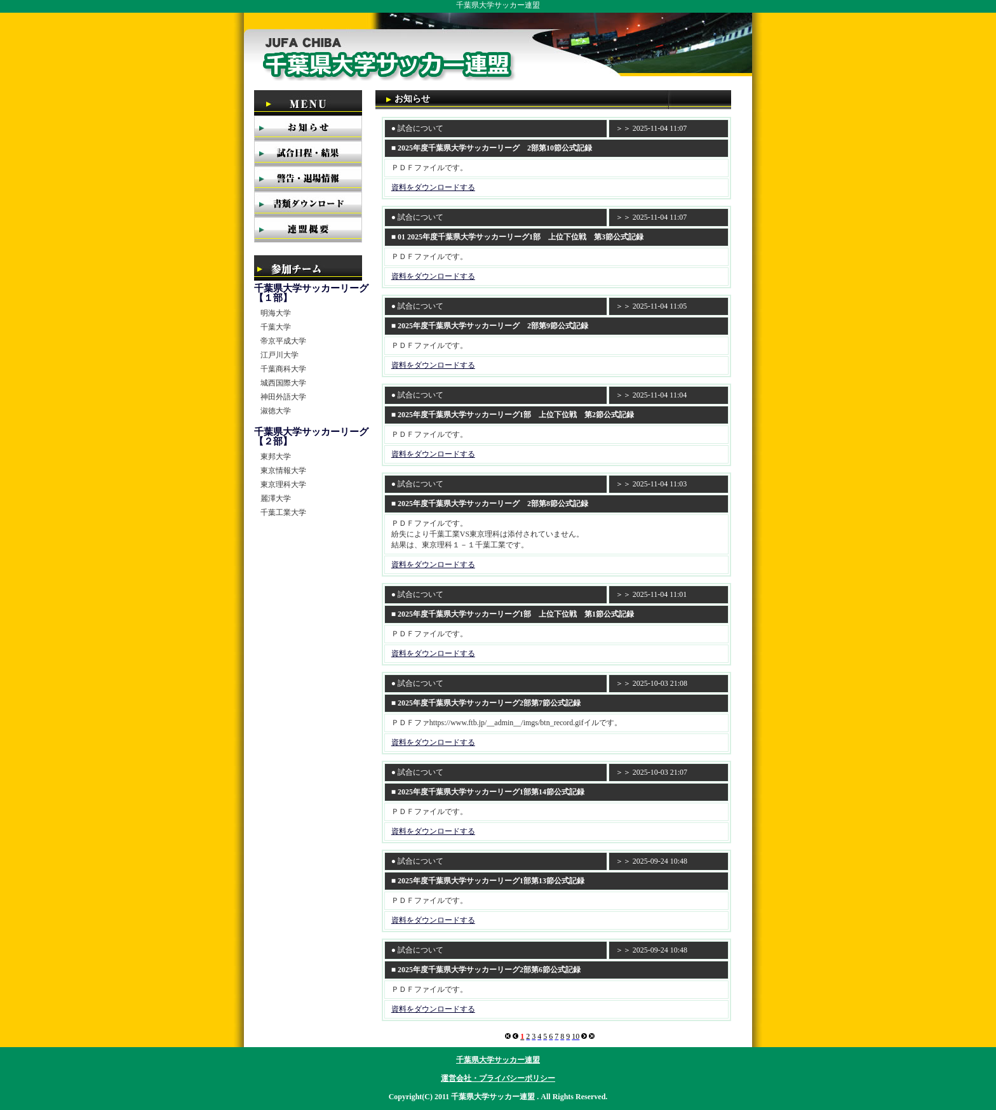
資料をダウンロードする (433, 187)
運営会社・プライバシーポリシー (498, 1078)
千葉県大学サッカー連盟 (498, 1059)
